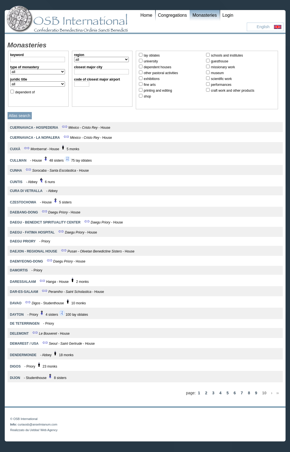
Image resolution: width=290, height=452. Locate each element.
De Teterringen (25, 323)
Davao (16, 303)
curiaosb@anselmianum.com (37, 424)
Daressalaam (23, 282)
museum (217, 73)
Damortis (19, 270)
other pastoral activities (161, 73)
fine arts (150, 85)
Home (147, 15)
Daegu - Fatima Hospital (32, 232)
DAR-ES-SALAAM (24, 292)
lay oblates (152, 55)
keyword (17, 55)
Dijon (15, 378)
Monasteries (204, 15)
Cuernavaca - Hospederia (34, 128)
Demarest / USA (24, 344)
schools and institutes (227, 55)
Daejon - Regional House (33, 251)
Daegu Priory (23, 241)
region (79, 55)
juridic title (18, 79)
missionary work (223, 67)
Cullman (18, 160)
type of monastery (24, 67)
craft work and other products (232, 91)
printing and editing (158, 91)
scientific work (221, 79)
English (263, 27)
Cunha (16, 170)
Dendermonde (23, 355)
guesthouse (219, 61)
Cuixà (15, 149)
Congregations (172, 15)
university (151, 61)
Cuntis (16, 182)
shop (147, 96)
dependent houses (157, 67)
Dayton (17, 315)
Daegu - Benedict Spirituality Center (45, 222)
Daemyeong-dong (26, 261)
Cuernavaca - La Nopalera (35, 138)
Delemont (19, 334)
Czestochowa (23, 202)
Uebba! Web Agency (43, 430)
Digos (15, 366)
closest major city (88, 67)
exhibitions (152, 79)
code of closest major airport (97, 79)
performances (221, 85)
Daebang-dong (24, 212)
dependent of (25, 92)
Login (227, 15)
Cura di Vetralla (26, 191)
